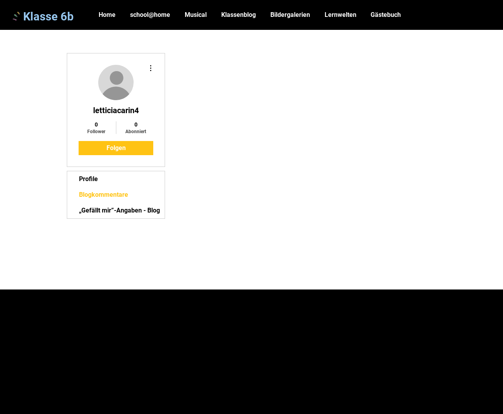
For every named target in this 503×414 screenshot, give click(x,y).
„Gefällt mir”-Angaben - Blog (119, 210)
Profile (88, 179)
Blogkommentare (103, 194)
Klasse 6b (48, 16)
